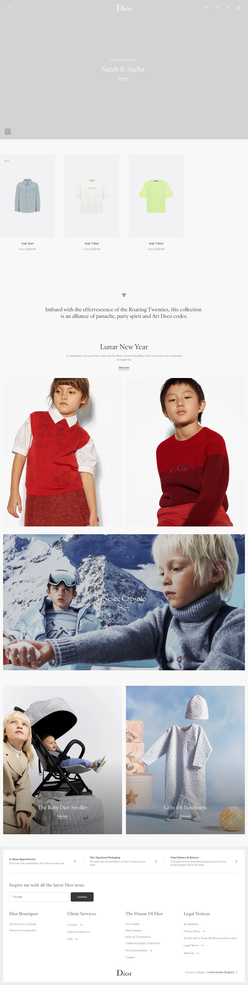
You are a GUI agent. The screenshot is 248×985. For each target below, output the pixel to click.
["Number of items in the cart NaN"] (238, 7)
